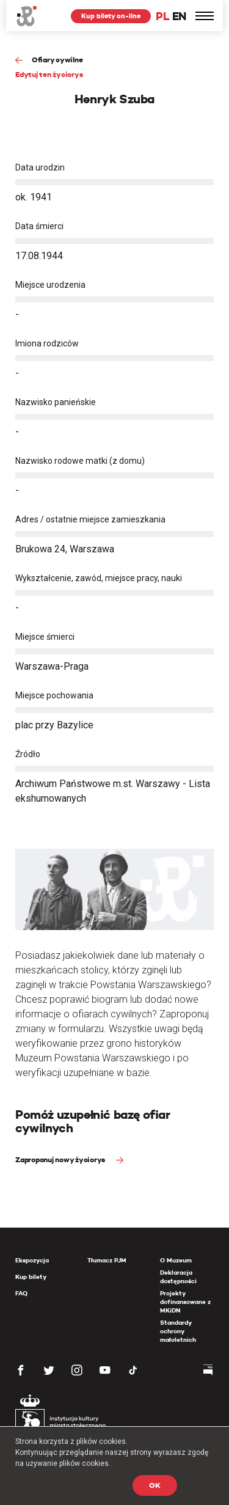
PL (162, 16)
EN (179, 16)
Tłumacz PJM (106, 1260)
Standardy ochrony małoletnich (178, 1331)
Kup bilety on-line (110, 16)
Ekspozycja (32, 1260)
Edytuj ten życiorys (48, 74)
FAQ (21, 1293)
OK (155, 1485)
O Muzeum (176, 1260)
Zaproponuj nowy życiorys (61, 1159)
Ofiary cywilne (57, 59)
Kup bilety (30, 1277)
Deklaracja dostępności (178, 1277)
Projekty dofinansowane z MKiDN (185, 1301)
